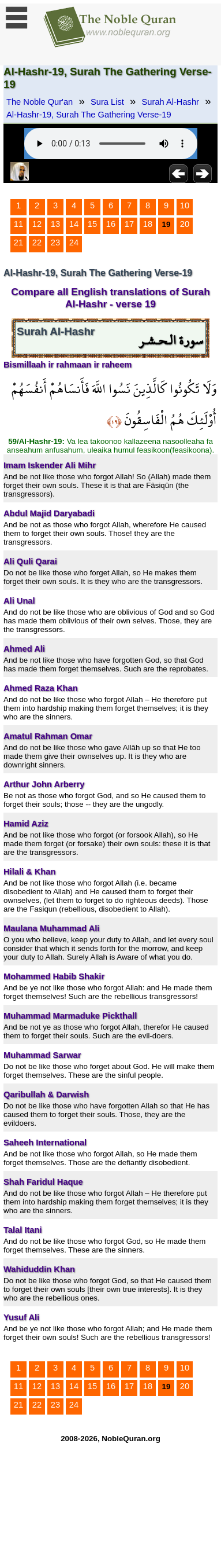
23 (55, 242)
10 (184, 205)
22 (37, 242)
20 (184, 224)
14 (73, 224)
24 (73, 242)
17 (129, 224)
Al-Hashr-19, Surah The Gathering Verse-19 (88, 114)
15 (92, 224)
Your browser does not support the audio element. (110, 143)
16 (110, 224)
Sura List (107, 101)
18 (147, 224)
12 (37, 224)
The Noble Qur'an (39, 101)
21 (18, 242)
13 (55, 224)
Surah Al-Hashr (170, 101)
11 (18, 224)
